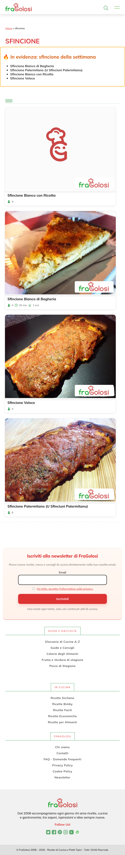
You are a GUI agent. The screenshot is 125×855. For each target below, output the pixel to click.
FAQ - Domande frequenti (62, 759)
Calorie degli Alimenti (62, 654)
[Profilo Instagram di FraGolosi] (65, 833)
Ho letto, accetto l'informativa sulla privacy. (65, 589)
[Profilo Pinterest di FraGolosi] (60, 833)
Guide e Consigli (62, 647)
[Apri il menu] (117, 7)
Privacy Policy (62, 765)
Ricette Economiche (62, 716)
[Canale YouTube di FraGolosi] (71, 833)
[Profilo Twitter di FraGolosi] (48, 833)
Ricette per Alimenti (62, 722)
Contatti (63, 753)
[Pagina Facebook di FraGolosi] (54, 833)
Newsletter (62, 777)
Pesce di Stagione (62, 666)
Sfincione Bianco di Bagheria (32, 66)
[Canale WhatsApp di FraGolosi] (77, 833)
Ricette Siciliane (62, 698)
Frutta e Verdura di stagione (62, 660)
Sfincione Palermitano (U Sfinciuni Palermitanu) (46, 70)
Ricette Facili (62, 710)
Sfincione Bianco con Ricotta (31, 74)
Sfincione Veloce (22, 78)
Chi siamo (62, 747)
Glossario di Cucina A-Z (62, 641)
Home (8, 28)
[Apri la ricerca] (106, 8)
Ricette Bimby (62, 704)
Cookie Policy (62, 771)
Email (62, 572)
